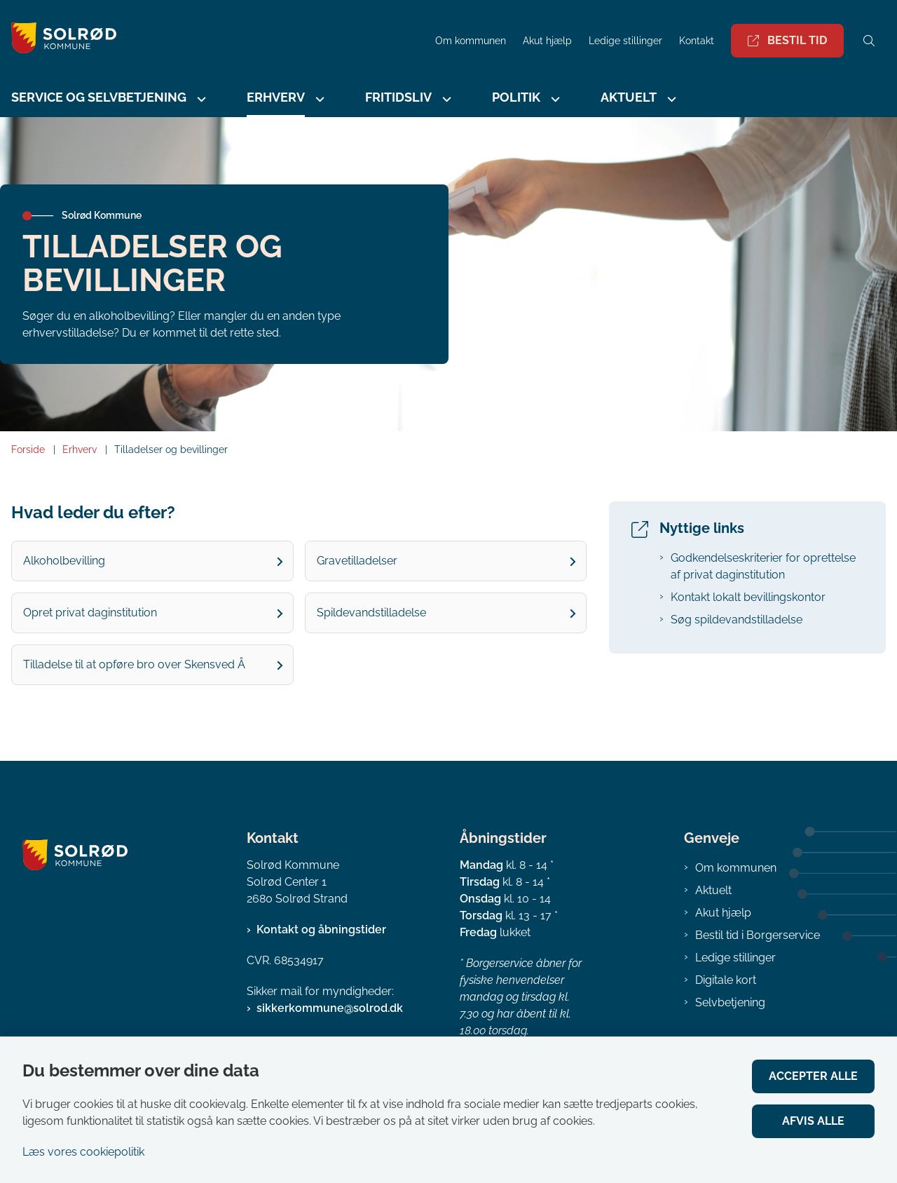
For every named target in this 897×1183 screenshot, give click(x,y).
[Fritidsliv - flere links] (445, 99)
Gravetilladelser (357, 560)
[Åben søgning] (869, 41)
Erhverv (276, 97)
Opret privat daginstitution (90, 612)
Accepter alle (813, 1076)
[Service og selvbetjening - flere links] (199, 99)
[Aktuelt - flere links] (670, 99)
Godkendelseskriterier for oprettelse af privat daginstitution (763, 566)
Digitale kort (725, 980)
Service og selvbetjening (98, 97)
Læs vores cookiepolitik (83, 1151)
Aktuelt (629, 97)
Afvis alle (813, 1121)
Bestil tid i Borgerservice (757, 935)
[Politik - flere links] (553, 99)
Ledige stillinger (625, 41)
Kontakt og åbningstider (321, 929)
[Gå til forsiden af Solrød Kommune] (58, 40)
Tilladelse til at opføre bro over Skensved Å (134, 664)
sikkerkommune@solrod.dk (329, 1008)
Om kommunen (735, 867)
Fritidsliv (398, 97)
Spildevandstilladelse (371, 612)
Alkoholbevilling (64, 560)
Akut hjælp (723, 912)
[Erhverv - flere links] (318, 99)
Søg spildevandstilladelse (736, 619)
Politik (516, 97)
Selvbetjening (730, 1002)
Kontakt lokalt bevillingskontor (748, 597)
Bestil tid (787, 40)
